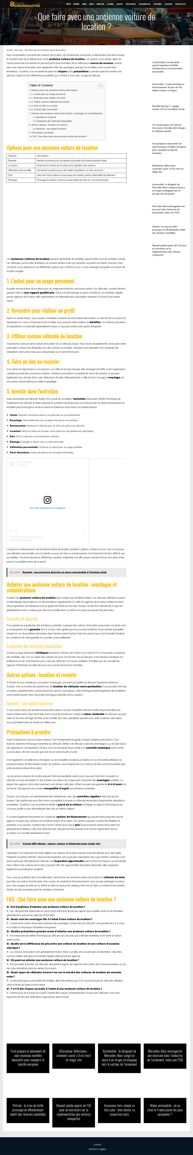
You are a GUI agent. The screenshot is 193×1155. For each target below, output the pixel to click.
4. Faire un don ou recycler (45, 106)
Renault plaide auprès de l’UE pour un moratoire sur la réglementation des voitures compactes (169, 250)
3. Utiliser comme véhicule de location (50, 102)
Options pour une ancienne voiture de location (54, 90)
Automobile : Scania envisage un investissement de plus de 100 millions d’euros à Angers (168, 87)
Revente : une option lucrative (51, 129)
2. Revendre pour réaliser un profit (48, 98)
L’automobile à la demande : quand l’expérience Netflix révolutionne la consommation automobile (167, 67)
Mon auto (19, 50)
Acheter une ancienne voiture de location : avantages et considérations (66, 113)
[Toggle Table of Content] (98, 85)
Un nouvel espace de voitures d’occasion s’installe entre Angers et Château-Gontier (169, 128)
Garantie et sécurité (46, 117)
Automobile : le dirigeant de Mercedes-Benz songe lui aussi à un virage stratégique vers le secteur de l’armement (168, 189)
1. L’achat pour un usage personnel (48, 94)
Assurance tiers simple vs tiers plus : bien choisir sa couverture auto (119, 1110)
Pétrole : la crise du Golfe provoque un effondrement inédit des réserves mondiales (168, 230)
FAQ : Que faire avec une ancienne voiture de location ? (60, 136)
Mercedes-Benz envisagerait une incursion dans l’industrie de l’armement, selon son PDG (168, 209)
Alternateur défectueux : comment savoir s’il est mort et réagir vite (168, 169)
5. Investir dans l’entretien (45, 109)
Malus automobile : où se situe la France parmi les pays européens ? (165, 1110)
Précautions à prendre (43, 133)
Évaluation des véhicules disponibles (54, 121)
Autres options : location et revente (49, 125)
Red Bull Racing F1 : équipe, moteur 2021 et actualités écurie (168, 107)
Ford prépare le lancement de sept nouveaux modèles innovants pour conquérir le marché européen (169, 148)
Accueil (10, 50)
